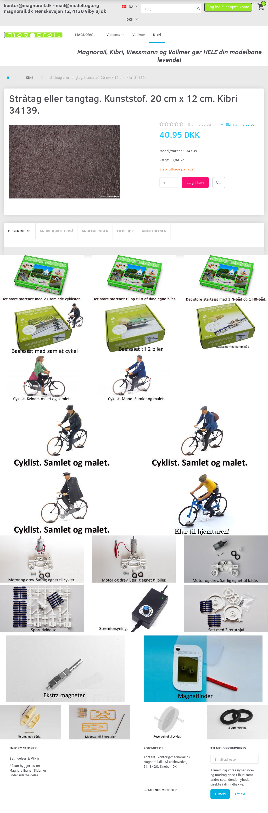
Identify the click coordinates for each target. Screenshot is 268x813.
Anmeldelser (154, 230)
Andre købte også (57, 230)
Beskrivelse (19, 230)
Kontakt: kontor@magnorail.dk (166, 757)
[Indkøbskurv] (261, 6)
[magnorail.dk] (33, 34)
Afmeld (239, 794)
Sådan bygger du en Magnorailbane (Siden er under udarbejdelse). (27, 770)
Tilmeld (220, 794)
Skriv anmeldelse (239, 124)
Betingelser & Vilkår (24, 758)
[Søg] (198, 8)
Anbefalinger (95, 230)
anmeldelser (200, 124)
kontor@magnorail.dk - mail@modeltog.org (51, 5)
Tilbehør (125, 230)
